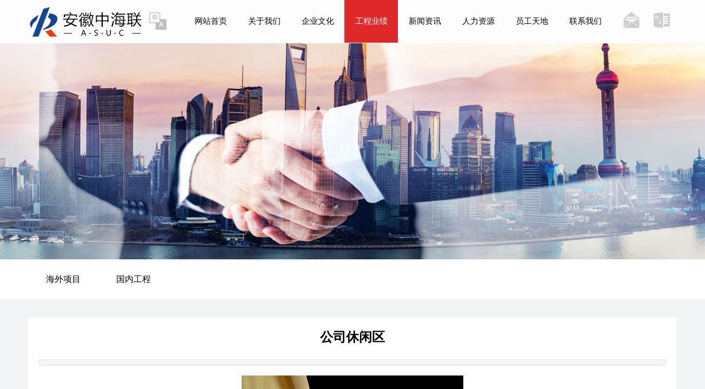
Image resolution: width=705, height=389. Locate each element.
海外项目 (63, 279)
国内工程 (133, 279)
